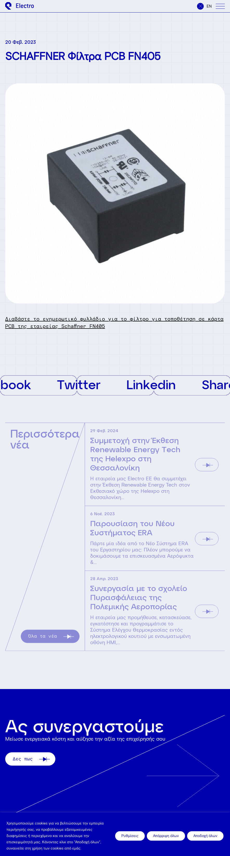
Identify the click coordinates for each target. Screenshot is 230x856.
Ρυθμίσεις (130, 836)
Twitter (91, 384)
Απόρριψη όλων (166, 836)
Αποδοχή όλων (205, 836)
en (209, 6)
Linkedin (163, 384)
